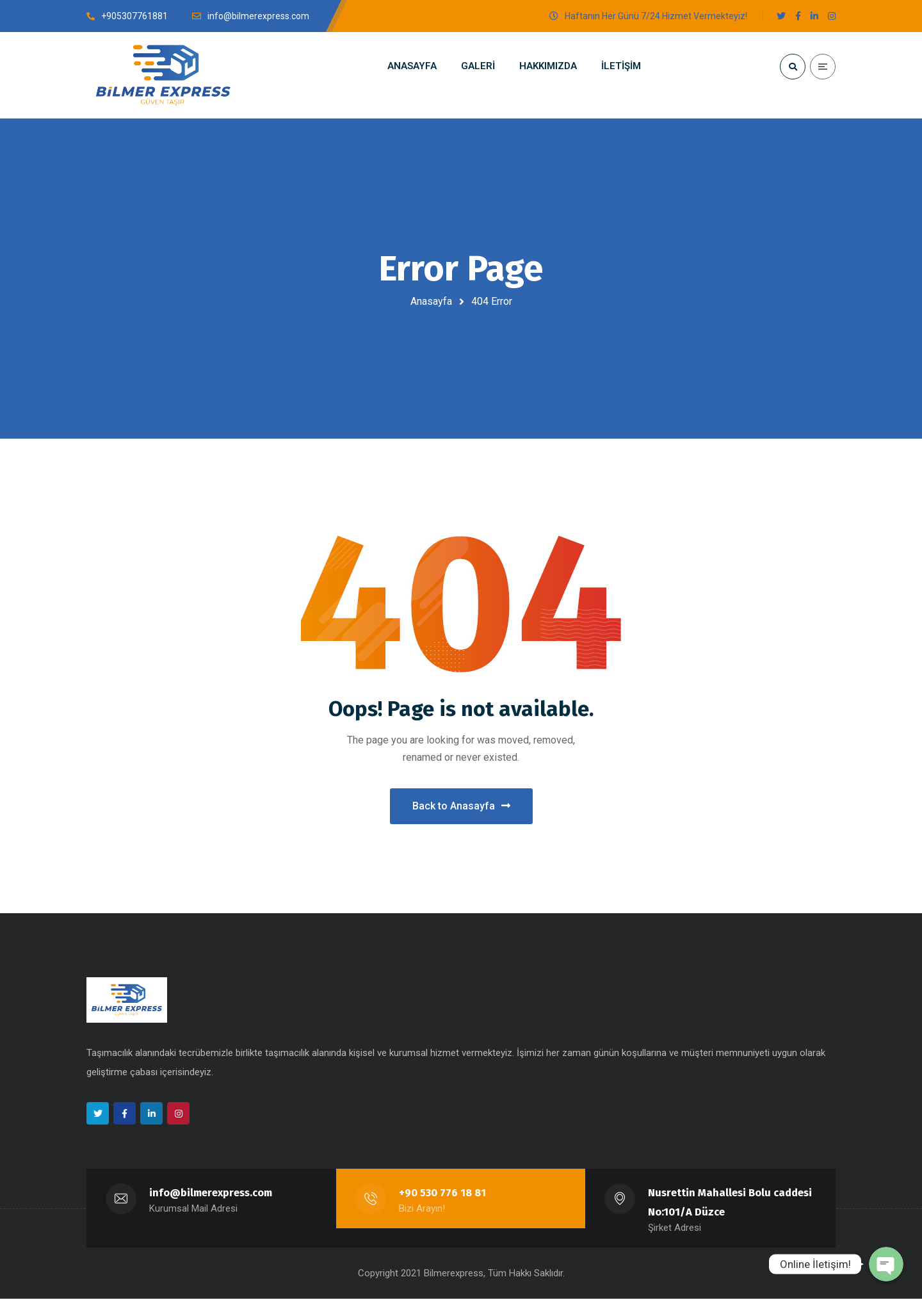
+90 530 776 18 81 (442, 1194)
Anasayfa (431, 301)
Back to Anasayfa (461, 806)
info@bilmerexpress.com (211, 1194)
